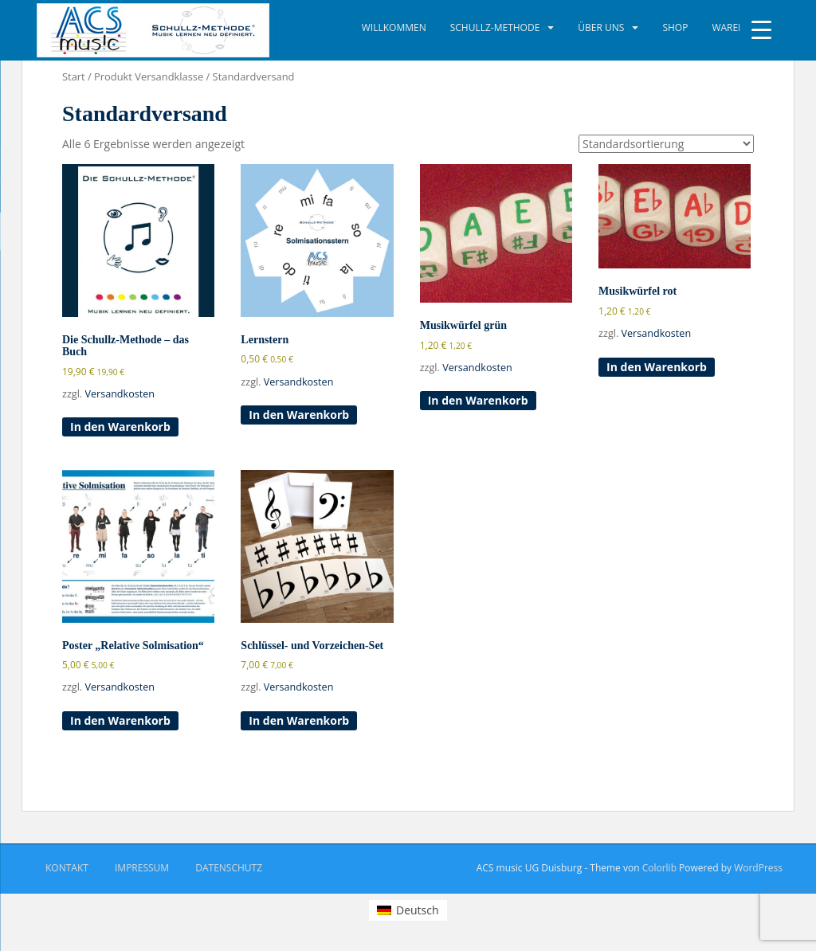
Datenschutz (228, 868)
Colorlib (659, 868)
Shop (675, 27)
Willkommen (394, 27)
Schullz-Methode (495, 27)
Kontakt (66, 868)
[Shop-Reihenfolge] (666, 144)
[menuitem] (407, 910)
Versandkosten (119, 394)
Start (73, 76)
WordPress (758, 868)
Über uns (601, 27)
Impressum (142, 868)
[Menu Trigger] (761, 30)
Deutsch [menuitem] (417, 910)
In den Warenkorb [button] (120, 426)
